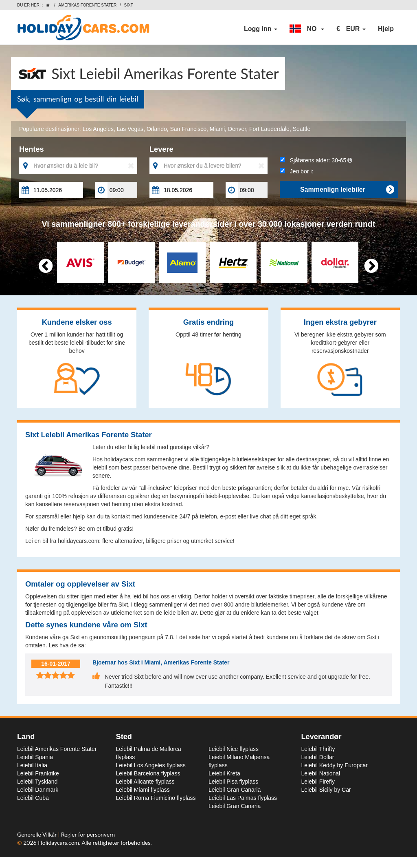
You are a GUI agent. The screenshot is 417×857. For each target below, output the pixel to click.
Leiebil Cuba (33, 798)
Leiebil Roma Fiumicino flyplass (156, 798)
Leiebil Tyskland (37, 781)
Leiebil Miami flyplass (143, 789)
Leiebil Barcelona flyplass (148, 773)
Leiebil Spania (35, 757)
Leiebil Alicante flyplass (145, 781)
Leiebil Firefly (318, 781)
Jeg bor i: (296, 171)
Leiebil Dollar (317, 757)
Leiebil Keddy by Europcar (334, 765)
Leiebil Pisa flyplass (233, 781)
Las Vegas (130, 129)
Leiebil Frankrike (38, 773)
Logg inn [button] (260, 28)
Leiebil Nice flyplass (233, 749)
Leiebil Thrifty (318, 749)
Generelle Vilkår (37, 834)
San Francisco (188, 129)
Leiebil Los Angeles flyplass (151, 765)
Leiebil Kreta (224, 773)
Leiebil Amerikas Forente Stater (57, 749)
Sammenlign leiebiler (347, 189)
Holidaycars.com (58, 842)
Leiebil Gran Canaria (234, 789)
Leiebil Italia (32, 765)
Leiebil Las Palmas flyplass (242, 798)
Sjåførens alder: (316, 160)
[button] (306, 29)
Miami (217, 129)
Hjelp (386, 28)
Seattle (302, 129)
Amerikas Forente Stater (87, 5)
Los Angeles (98, 129)
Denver (237, 129)
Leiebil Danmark (37, 789)
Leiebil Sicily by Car (326, 789)
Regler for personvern (88, 834)
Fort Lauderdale (269, 129)
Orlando (157, 129)
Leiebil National (320, 773)
